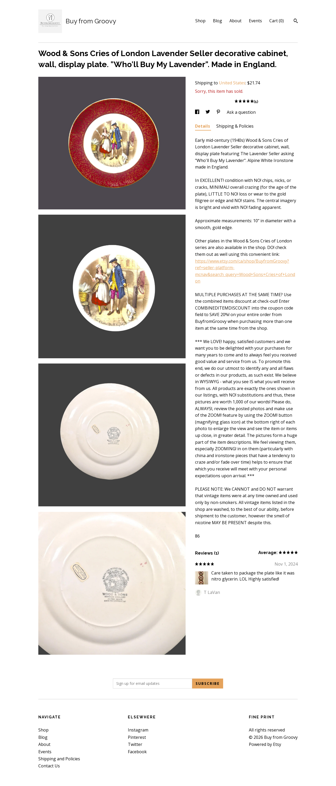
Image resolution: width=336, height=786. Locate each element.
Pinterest (137, 737)
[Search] (296, 21)
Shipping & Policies (235, 126)
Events (255, 21)
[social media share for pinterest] (219, 112)
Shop (200, 21)
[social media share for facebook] (197, 112)
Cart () (276, 21)
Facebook (137, 752)
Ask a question (241, 112)
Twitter (135, 744)
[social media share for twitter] (208, 112)
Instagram (138, 730)
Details (203, 126)
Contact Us (49, 766)
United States (232, 83)
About (235, 21)
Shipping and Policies (59, 759)
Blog (217, 21)
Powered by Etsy (265, 744)
